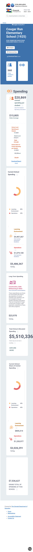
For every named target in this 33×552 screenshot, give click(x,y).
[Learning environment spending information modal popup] (15, 234)
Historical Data (12, 52)
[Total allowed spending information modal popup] (17, 331)
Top (29, 549)
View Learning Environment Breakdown (17, 240)
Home (4, 23)
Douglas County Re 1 (18, 24)
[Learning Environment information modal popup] (16, 428)
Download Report (16, 162)
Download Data (13, 56)
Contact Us (11, 518)
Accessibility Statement (14, 516)
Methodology (11, 513)
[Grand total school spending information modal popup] (16, 489)
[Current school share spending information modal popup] (17, 368)
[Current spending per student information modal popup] (22, 105)
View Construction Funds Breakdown (17, 290)
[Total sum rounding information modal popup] (14, 343)
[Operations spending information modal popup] (15, 250)
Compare (10, 47)
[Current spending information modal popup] (17, 174)
